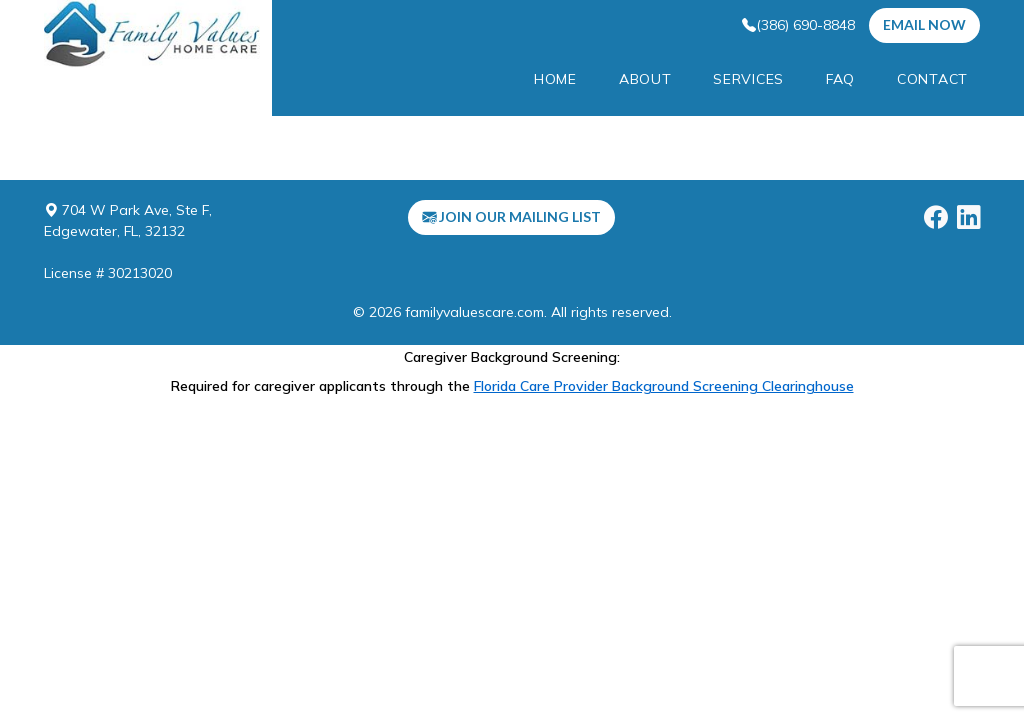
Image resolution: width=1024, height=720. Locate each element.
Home (555, 79)
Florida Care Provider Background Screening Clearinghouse (664, 386)
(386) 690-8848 (798, 25)
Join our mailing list (511, 216)
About (645, 79)
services (748, 79)
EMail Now (924, 24)
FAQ (840, 79)
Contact (932, 79)
